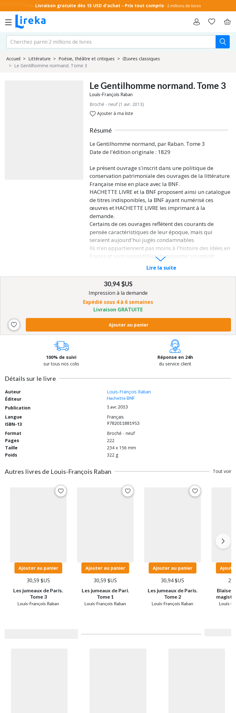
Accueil (13, 59)
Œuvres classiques (141, 59)
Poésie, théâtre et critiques (86, 59)
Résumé (101, 130)
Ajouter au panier (128, 325)
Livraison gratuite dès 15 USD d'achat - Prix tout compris (99, 5)
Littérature (39, 59)
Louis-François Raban (111, 94)
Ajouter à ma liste (111, 113)
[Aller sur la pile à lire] (211, 22)
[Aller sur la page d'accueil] (30, 21)
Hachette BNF (121, 398)
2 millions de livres (184, 5)
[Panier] (227, 21)
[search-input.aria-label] (111, 41)
